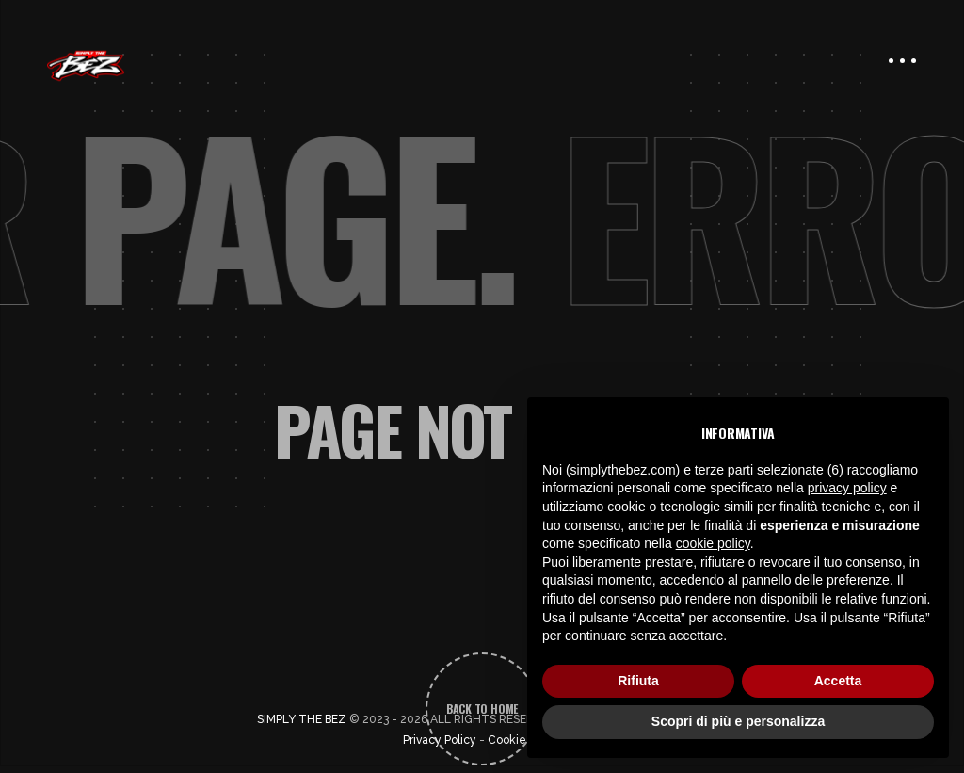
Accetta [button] (838, 680)
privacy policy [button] (847, 487)
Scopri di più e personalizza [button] (738, 721)
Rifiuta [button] (638, 680)
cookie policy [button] (713, 543)
